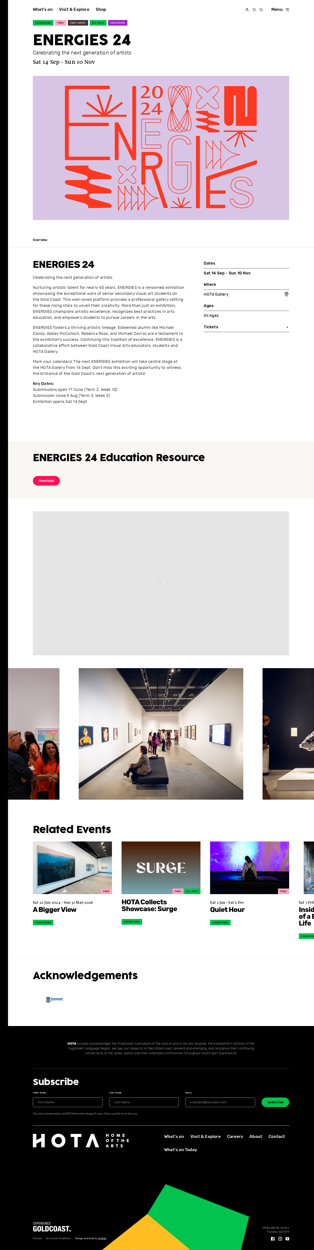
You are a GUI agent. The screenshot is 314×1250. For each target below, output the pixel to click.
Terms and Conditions (57, 1238)
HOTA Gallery (246, 295)
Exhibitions (43, 23)
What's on (43, 9)
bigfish (102, 1238)
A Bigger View (54, 910)
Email (188, 1093)
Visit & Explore (74, 9)
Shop (101, 9)
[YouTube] (287, 1238)
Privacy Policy (103, 1113)
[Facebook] (272, 1238)
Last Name (115, 1093)
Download (46, 480)
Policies (37, 1238)
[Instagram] (280, 1238)
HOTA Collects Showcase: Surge (149, 906)
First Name (39, 1093)
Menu (280, 9)
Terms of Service (127, 1113)
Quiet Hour (227, 910)
